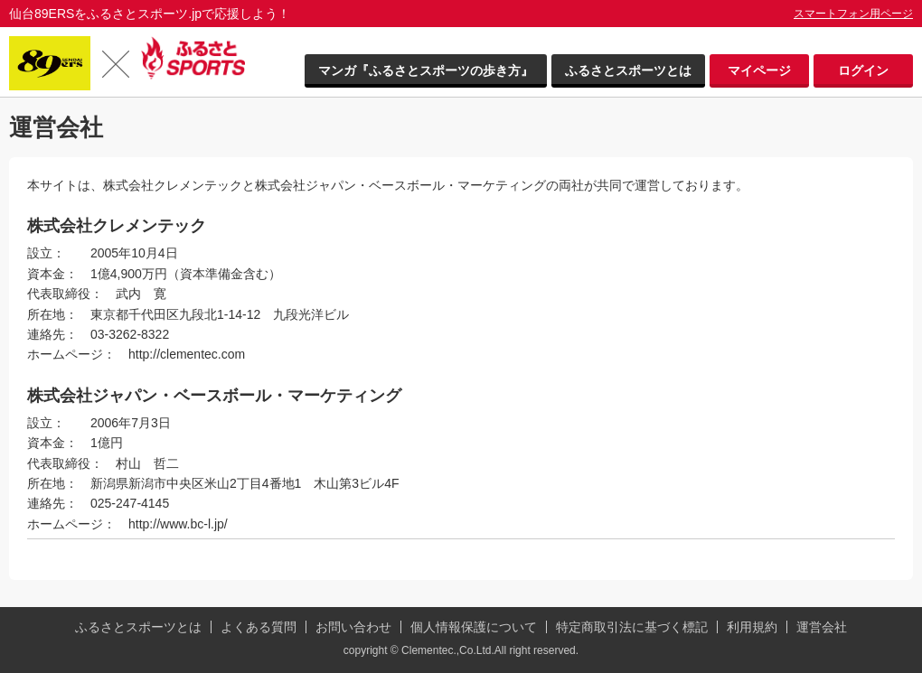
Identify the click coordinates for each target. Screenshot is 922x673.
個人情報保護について (473, 627)
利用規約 (752, 627)
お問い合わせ (353, 627)
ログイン (863, 70)
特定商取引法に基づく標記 (632, 627)
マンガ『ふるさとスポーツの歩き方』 (425, 70)
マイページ (759, 70)
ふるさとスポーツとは (628, 70)
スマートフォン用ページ (853, 13)
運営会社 (821, 627)
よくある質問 (258, 627)
